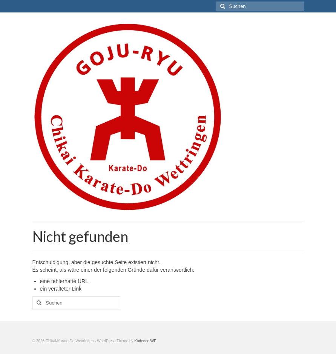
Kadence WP (145, 341)
